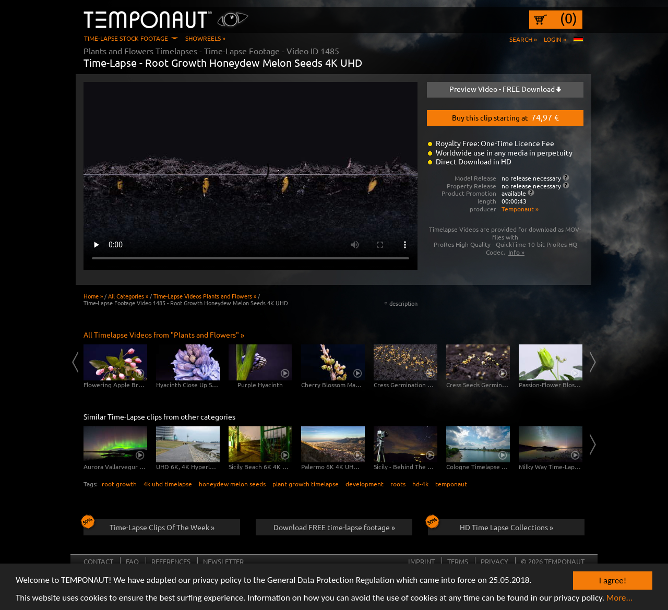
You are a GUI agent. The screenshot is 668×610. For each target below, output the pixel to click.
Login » (555, 39)
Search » (523, 39)
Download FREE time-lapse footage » (334, 527)
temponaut (451, 484)
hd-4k (420, 484)
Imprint (421, 561)
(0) (568, 18)
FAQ (132, 561)
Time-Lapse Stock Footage (126, 38)
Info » (516, 252)
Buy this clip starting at (505, 117)
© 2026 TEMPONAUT (552, 561)
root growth (119, 484)
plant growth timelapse (305, 484)
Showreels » (205, 38)
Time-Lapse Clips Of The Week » (149, 525)
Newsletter (223, 561)
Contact (98, 561)
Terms (457, 561)
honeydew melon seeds (232, 484)
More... (619, 598)
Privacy (494, 561)
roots (397, 484)
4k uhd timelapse (168, 484)
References (170, 561)
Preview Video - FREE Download (505, 88)
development (364, 484)
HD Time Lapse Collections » (490, 525)
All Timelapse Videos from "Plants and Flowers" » (164, 334)
